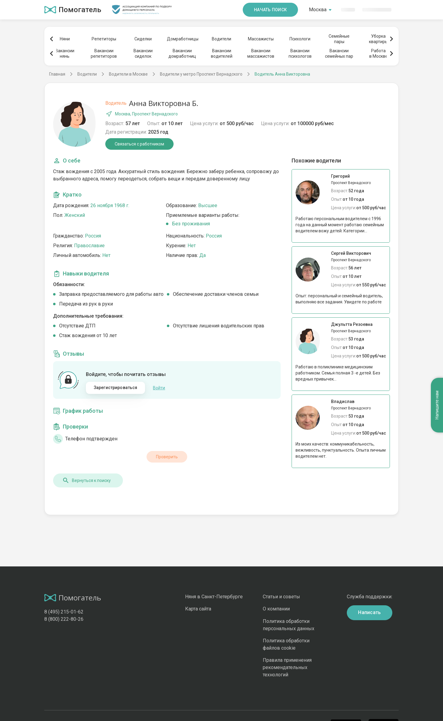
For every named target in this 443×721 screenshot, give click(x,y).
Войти (159, 387)
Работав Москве (378, 53)
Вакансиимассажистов (260, 53)
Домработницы (182, 38)
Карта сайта (198, 609)
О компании (276, 609)
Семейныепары (339, 39)
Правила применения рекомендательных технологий (287, 667)
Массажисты (261, 38)
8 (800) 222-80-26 (63, 619)
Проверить (167, 456)
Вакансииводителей (221, 53)
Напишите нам (437, 405)
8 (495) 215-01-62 (63, 612)
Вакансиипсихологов (300, 53)
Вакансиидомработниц (182, 53)
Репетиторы (104, 38)
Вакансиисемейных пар (339, 53)
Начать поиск (270, 9)
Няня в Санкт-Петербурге (214, 597)
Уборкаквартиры (378, 39)
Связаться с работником (139, 144)
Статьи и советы (281, 597)
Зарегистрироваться (115, 387)
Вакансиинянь (64, 53)
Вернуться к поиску (86, 480)
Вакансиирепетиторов (104, 53)
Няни (65, 38)
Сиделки (143, 38)
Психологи (299, 38)
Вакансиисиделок (143, 53)
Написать (369, 612)
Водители (221, 38)
